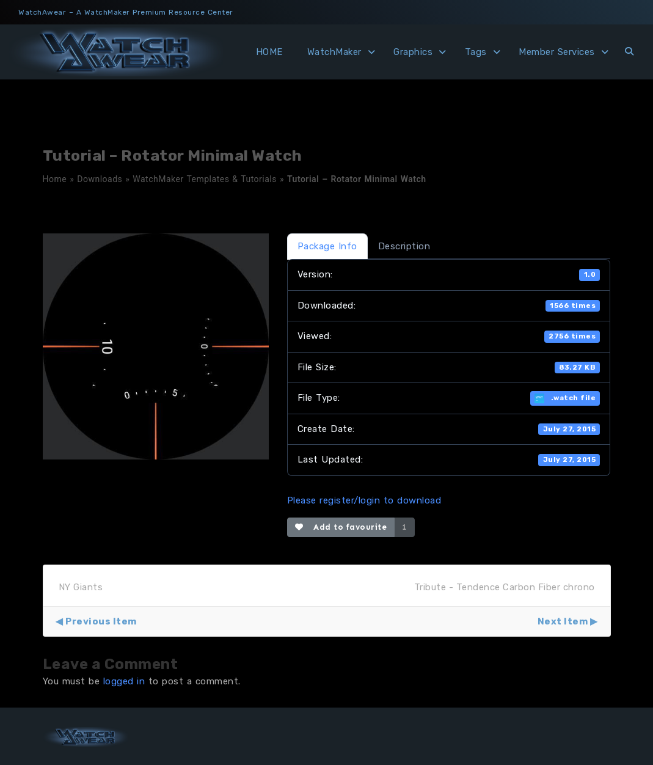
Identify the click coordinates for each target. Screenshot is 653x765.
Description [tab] (404, 246)
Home (55, 179)
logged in (124, 681)
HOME (269, 51)
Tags (476, 51)
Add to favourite (341, 527)
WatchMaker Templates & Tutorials (205, 179)
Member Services (557, 51)
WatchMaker (334, 51)
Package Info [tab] (327, 246)
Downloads (99, 179)
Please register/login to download (364, 500)
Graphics (412, 51)
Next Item (563, 621)
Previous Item (101, 621)
